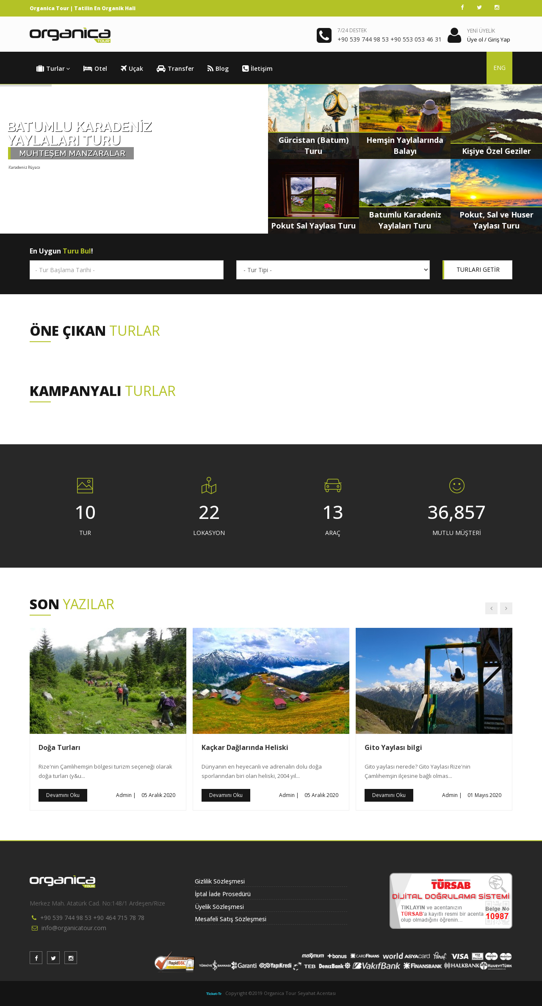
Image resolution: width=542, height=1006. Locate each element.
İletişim (257, 68)
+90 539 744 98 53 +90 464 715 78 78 (92, 918)
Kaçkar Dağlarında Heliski (245, 747)
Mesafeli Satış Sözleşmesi (230, 919)
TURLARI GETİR (478, 269)
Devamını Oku (63, 795)
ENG (499, 68)
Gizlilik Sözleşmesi (220, 881)
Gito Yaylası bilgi (393, 747)
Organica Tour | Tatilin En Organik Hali (83, 8)
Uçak (132, 68)
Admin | (126, 795)
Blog (218, 68)
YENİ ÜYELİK (481, 30)
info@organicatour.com (73, 928)
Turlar (53, 68)
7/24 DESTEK (352, 30)
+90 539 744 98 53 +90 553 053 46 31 (389, 39)
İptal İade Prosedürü (223, 894)
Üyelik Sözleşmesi (219, 907)
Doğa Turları (59, 747)
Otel (95, 68)
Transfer (175, 68)
